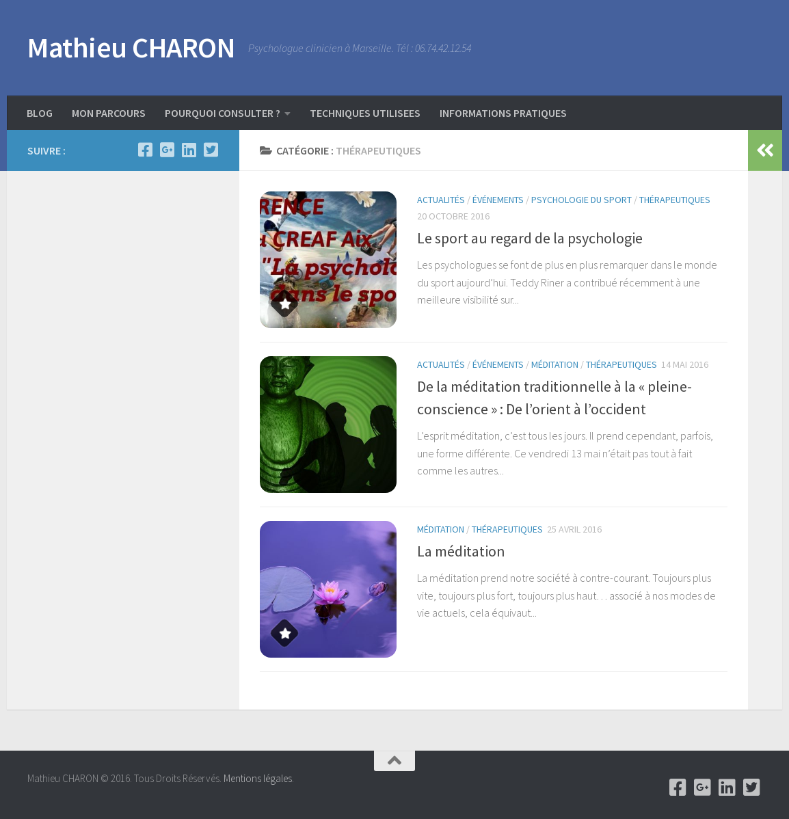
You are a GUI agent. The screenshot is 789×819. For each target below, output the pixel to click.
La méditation (461, 551)
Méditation (554, 364)
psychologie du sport (581, 199)
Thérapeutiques (674, 199)
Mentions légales (258, 778)
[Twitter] (210, 150)
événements (498, 199)
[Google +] (167, 150)
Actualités (441, 199)
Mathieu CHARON (131, 47)
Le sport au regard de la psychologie (530, 237)
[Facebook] (145, 150)
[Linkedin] (188, 150)
